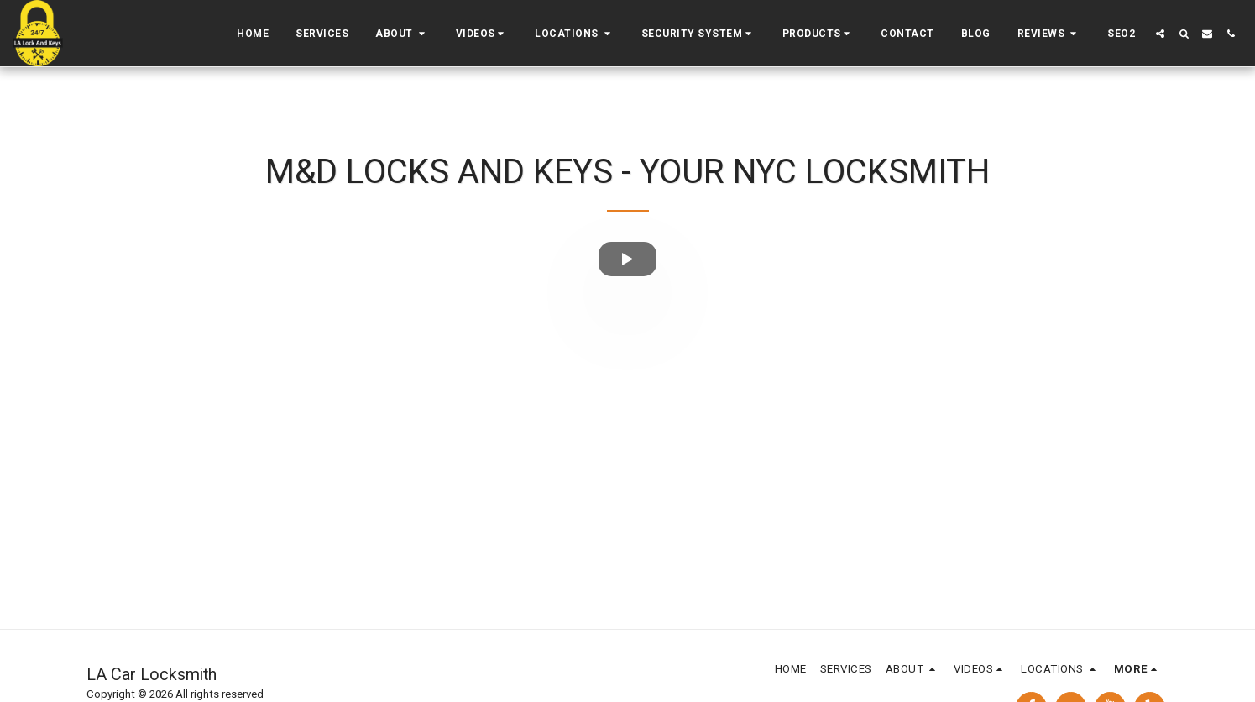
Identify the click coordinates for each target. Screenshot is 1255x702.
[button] (402, 34)
